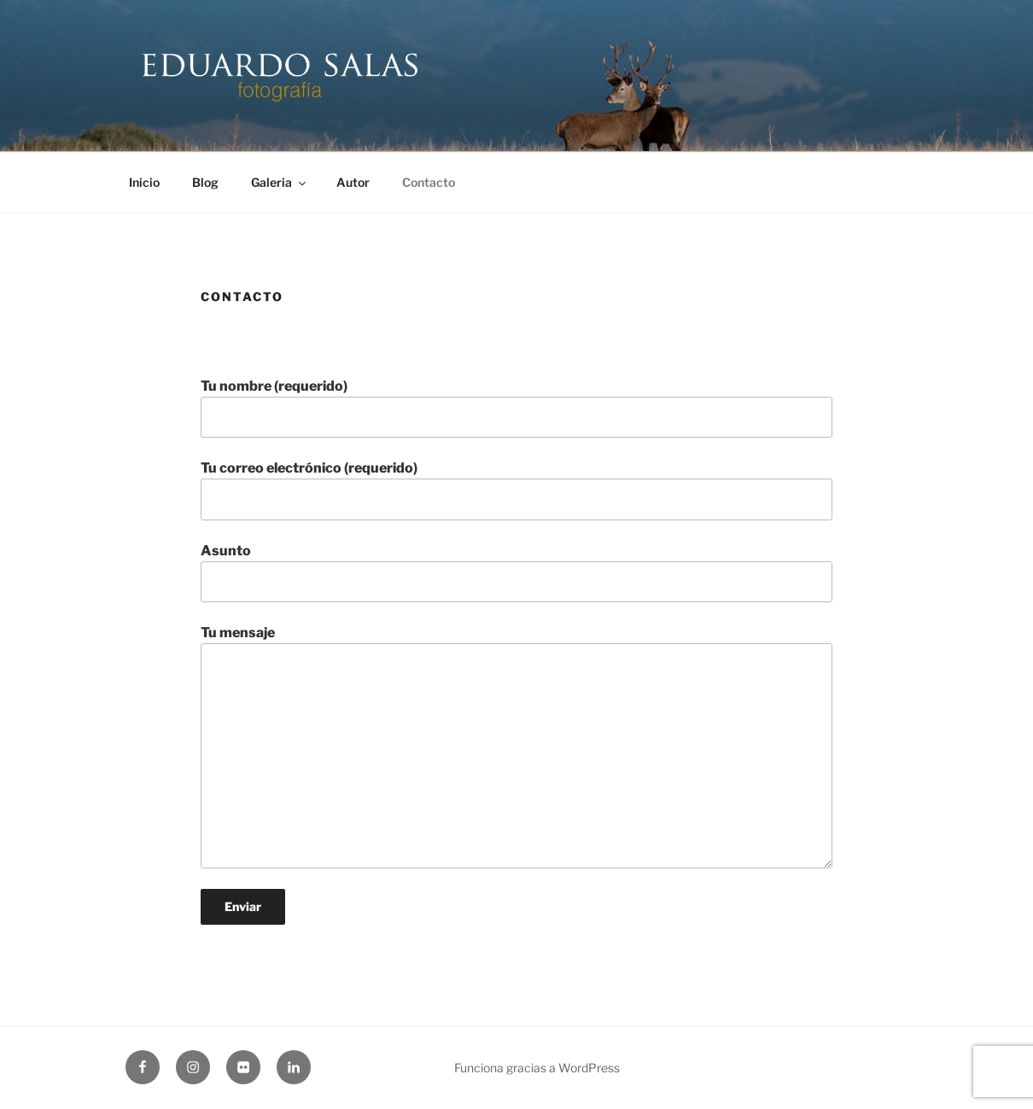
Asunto (516, 572)
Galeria (279, 182)
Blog (205, 182)
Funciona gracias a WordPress (537, 1067)
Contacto (428, 182)
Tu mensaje (516, 746)
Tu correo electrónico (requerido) (516, 490)
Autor (353, 182)
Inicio (144, 182)
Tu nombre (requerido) (516, 408)
